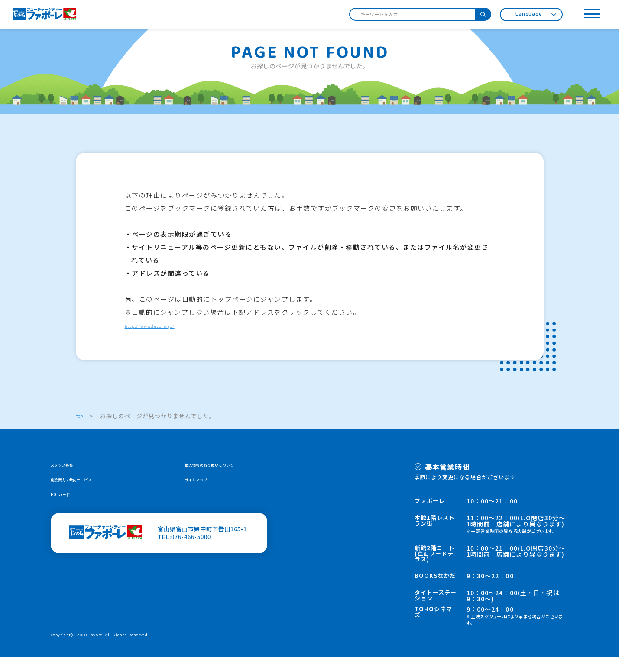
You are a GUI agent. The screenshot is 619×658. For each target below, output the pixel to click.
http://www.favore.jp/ (164, 325)
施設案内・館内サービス (84, 483)
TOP (82, 416)
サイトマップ (203, 483)
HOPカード (66, 500)
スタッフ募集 (69, 467)
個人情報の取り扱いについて (224, 467)
